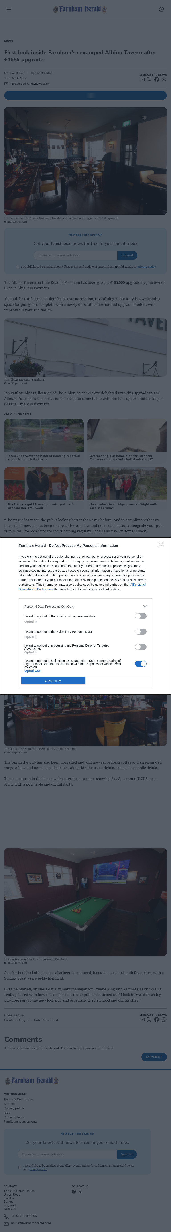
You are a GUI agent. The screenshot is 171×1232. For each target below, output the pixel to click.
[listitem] (85, 606)
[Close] (162, 546)
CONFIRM (53, 680)
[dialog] (85, 616)
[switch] (141, 616)
